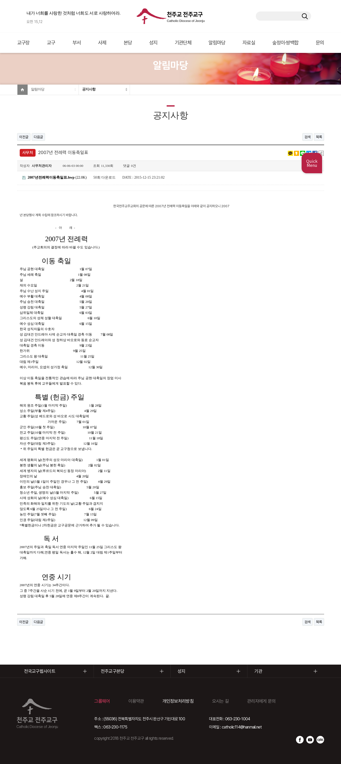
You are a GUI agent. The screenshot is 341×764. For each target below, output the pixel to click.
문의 (320, 42)
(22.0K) (54, 177)
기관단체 (183, 42)
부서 (76, 42)
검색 (307, 137)
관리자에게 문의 (261, 701)
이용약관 (136, 701)
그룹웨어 (102, 701)
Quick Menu (311, 163)
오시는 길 (220, 701)
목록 (319, 137)
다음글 (38, 137)
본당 (128, 42)
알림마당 (216, 42)
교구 (51, 42)
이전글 (23, 137)
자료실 (249, 42)
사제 (102, 42)
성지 (153, 42)
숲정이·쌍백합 (285, 42)
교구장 (23, 42)
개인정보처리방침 (178, 701)
